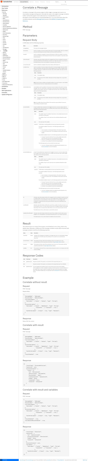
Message (4, 49)
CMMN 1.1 (4, 78)
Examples (4, 92)
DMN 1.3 (4, 76)
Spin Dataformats (6, 81)
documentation (46, 146)
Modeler (4, 88)
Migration (5, 54)
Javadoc (4, 73)
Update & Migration (7, 94)
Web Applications (6, 90)
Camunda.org (64, 4)
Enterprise (42, 1)
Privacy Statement (60, 460)
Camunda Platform (24, 1)
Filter (4, 38)
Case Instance (6, 23)
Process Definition (7, 57)
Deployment (5, 29)
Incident (4, 44)
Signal (4, 60)
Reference (4, 10)
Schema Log (5, 62)
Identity (4, 42)
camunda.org (22, 460)
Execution (5, 34)
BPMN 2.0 (4, 75)
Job (3, 46)
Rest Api (4, 12)
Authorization (6, 17)
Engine (4, 31)
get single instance (57, 241)
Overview (5, 13)
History (4, 41)
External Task (5, 36)
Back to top (85, 460)
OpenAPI (5, 15)
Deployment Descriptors (7, 84)
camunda (48, 460)
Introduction (5, 6)
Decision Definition (7, 26)
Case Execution (6, 21)
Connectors (4, 83)
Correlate (5, 50)
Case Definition (6, 20)
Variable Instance (6, 70)
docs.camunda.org (29, 460)
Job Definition (6, 47)
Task (4, 63)
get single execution (48, 245)
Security (48, 1)
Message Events (41, 19)
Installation (5, 86)
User (4, 68)
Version (4, 71)
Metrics (4, 52)
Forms (3, 79)
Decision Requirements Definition (10, 28)
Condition (5, 25)
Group (4, 39)
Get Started (16, 1)
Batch (4, 18)
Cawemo (37, 1)
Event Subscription (7, 33)
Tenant (4, 67)
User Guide (5, 8)
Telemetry (5, 65)
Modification (5, 55)
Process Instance (6, 58)
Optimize (31, 1)
